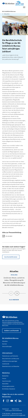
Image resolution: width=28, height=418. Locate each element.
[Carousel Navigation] (14, 291)
